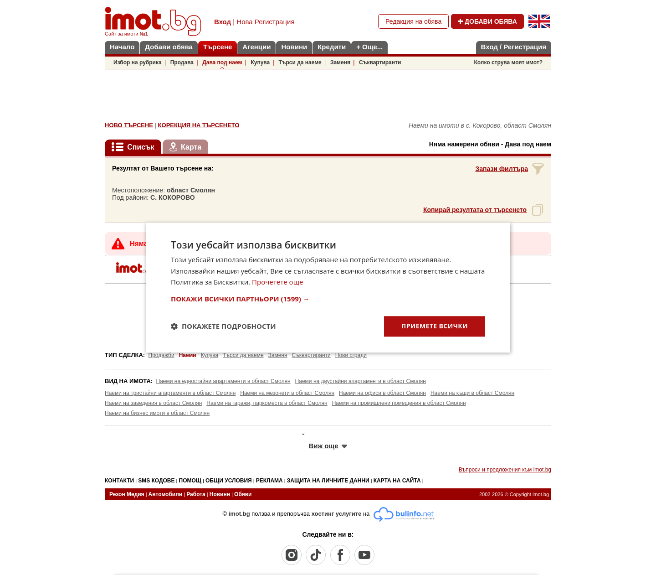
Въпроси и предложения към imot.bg (505, 469)
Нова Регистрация (265, 22)
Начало (122, 47)
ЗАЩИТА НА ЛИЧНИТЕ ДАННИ (328, 480)
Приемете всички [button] (434, 325)
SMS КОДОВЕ (156, 480)
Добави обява (169, 47)
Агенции (256, 47)
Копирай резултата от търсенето (475, 209)
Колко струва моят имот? (508, 62)
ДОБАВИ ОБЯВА (487, 21)
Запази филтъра (501, 168)
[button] (328, 299)
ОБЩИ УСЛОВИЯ (228, 480)
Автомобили (166, 494)
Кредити (332, 47)
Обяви (242, 494)
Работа (195, 494)
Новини (294, 47)
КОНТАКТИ (119, 480)
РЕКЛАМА (269, 480)
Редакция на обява (413, 21)
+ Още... (369, 47)
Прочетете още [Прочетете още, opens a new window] (277, 282)
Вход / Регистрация (513, 47)
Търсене (217, 47)
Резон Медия (126, 494)
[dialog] (328, 287)
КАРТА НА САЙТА (397, 480)
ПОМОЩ (190, 480)
